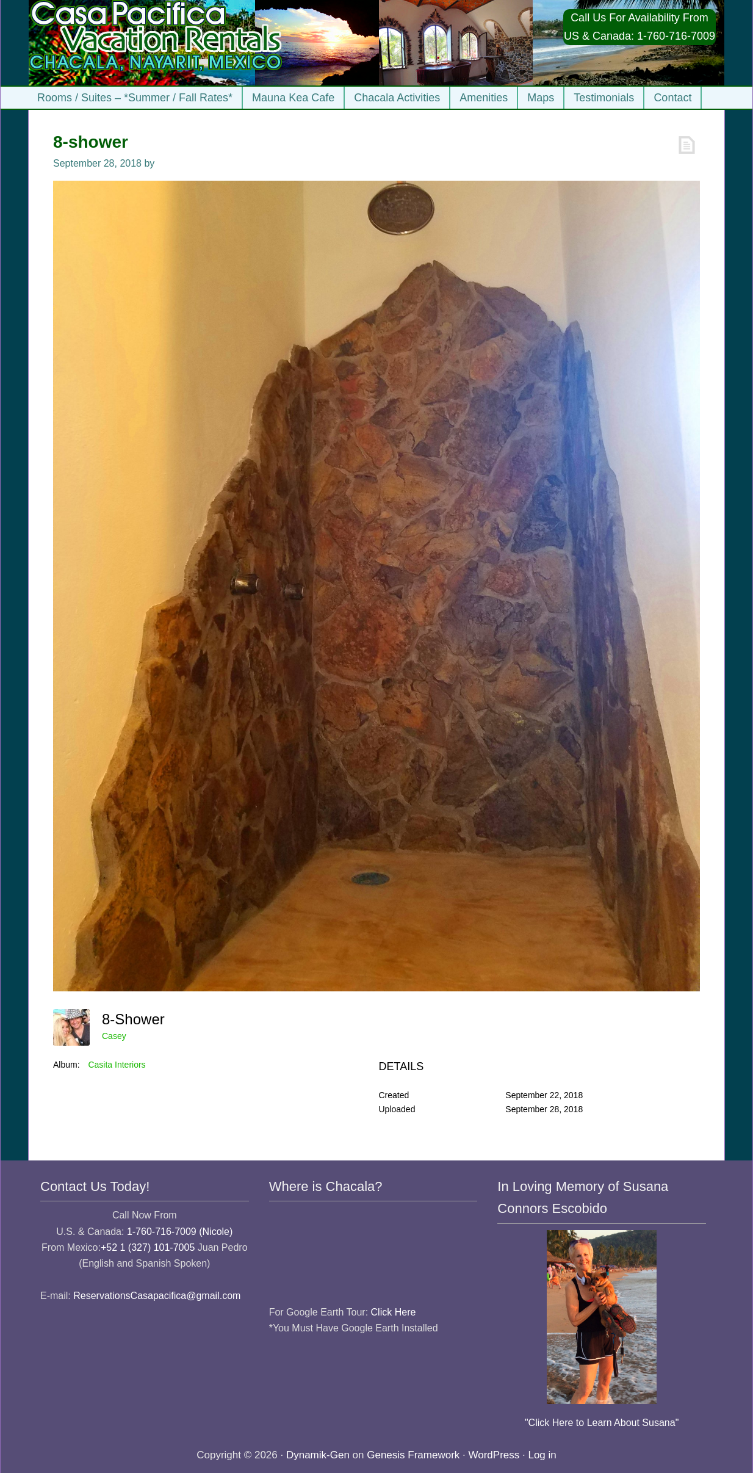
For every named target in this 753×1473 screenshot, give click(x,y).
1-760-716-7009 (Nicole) (179, 1231)
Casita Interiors (116, 1064)
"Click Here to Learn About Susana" (602, 1422)
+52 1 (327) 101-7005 (148, 1247)
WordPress (494, 1455)
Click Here (393, 1312)
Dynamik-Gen (318, 1455)
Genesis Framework (413, 1455)
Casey (114, 1036)
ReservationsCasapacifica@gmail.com (156, 1295)
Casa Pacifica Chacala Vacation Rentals (156, 42)
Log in (542, 1455)
